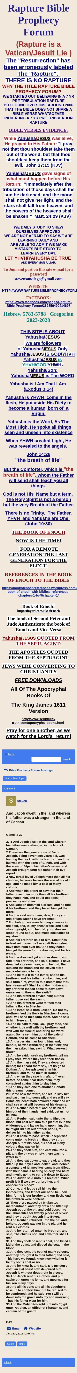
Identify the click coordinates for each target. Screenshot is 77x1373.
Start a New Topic (14, 778)
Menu (9, 754)
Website (35, 1328)
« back (7, 1362)
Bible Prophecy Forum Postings (28, 770)
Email (16, 1328)
